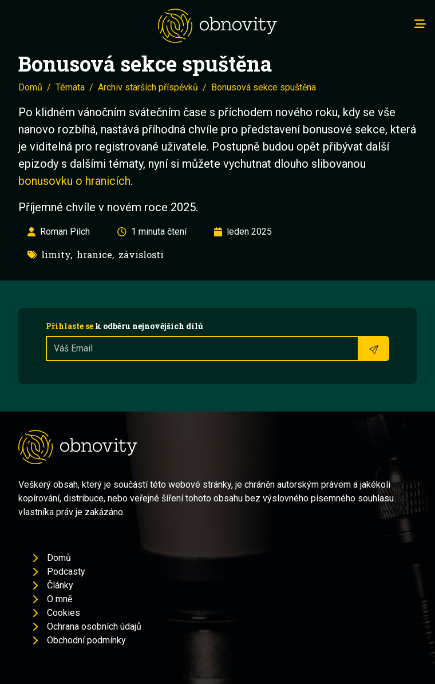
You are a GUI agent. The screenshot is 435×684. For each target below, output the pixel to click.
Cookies (63, 612)
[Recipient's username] (202, 348)
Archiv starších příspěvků (148, 87)
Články (60, 585)
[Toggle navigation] (420, 24)
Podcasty (66, 571)
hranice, (95, 254)
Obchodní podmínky (86, 640)
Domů (30, 87)
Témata (70, 87)
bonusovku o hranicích (74, 181)
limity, (56, 254)
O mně (59, 599)
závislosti (141, 254)
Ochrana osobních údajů (94, 626)
